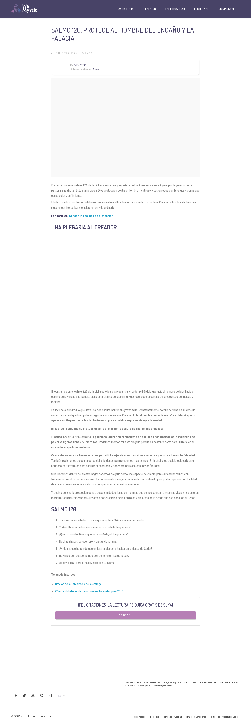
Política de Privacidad (172, 717)
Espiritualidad (66, 53)
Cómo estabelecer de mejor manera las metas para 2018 (89, 591)
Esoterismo (201, 9)
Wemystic (80, 65)
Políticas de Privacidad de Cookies (225, 717)
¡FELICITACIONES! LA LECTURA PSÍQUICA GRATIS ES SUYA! (125, 604)
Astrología (126, 9)
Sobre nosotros (140, 717)
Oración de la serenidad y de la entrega (78, 584)
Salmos (87, 53)
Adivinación (226, 9)
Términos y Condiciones (196, 717)
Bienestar (149, 9)
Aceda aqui (125, 615)
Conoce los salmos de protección (91, 216)
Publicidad (154, 717)
